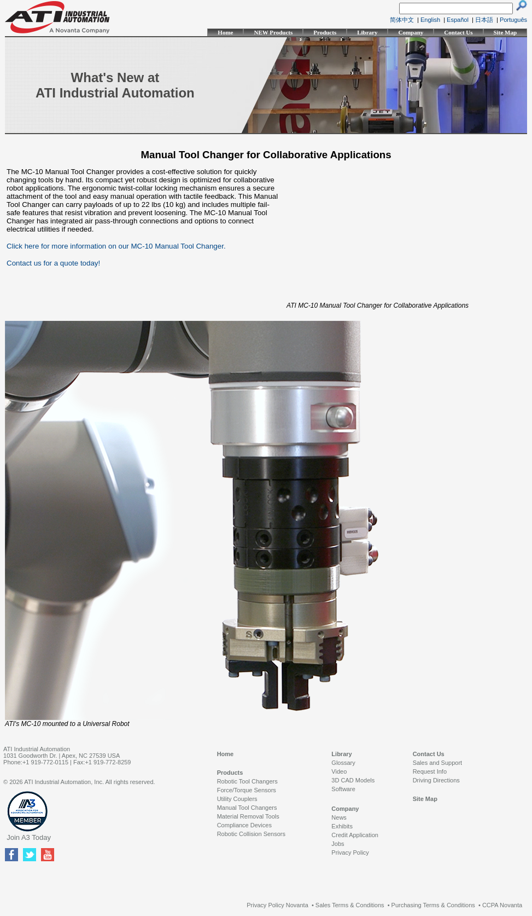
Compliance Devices (244, 825)
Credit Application (354, 835)
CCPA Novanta (502, 905)
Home (225, 32)
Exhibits (342, 826)
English (430, 19)
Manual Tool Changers (247, 807)
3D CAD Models (353, 780)
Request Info (430, 771)
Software (343, 789)
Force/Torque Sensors (246, 790)
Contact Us (458, 32)
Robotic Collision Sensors (251, 834)
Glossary (343, 762)
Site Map (505, 32)
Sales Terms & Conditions (349, 905)
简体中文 (402, 19)
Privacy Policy (350, 852)
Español (458, 19)
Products (324, 32)
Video (339, 771)
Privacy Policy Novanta (277, 905)
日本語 (484, 19)
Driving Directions (436, 780)
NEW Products (273, 32)
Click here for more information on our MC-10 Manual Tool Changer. (116, 246)
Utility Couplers (237, 799)
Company (410, 32)
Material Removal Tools (248, 816)
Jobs (337, 843)
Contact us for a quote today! (53, 263)
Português (513, 19)
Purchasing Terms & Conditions (433, 905)
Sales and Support (438, 762)
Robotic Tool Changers (247, 781)
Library (367, 32)
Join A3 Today (29, 837)
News (339, 817)
